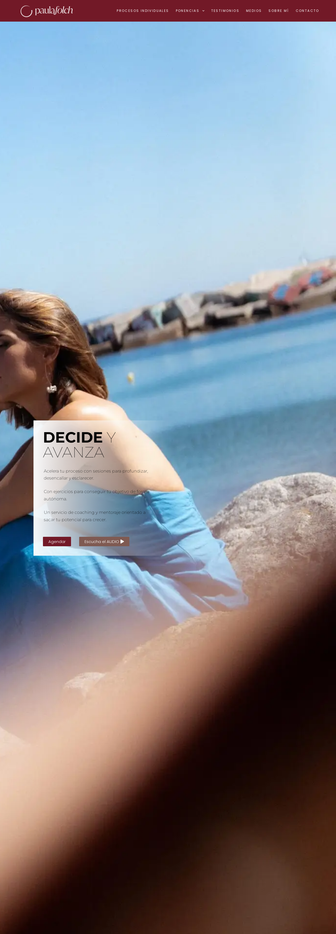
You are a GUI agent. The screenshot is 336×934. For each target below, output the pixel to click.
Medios (254, 10)
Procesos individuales (143, 10)
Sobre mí (278, 10)
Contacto (307, 10)
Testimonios (225, 10)
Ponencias (191, 11)
